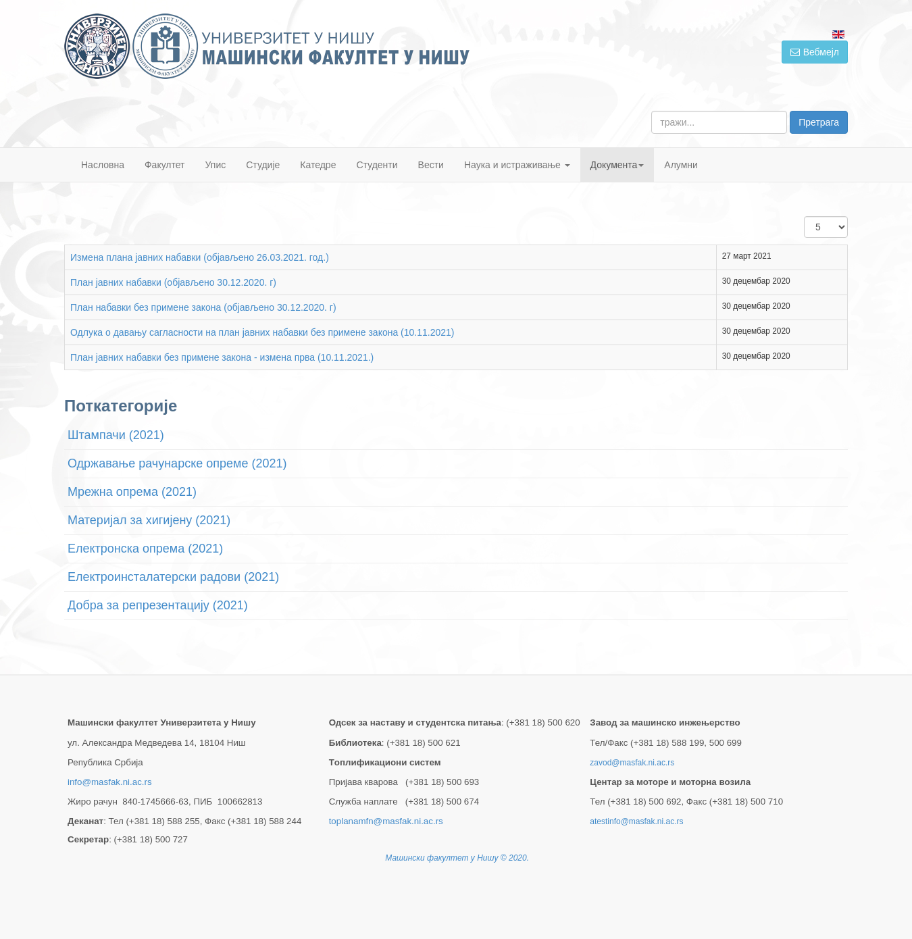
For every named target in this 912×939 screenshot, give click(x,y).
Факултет (165, 164)
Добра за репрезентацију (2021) (158, 605)
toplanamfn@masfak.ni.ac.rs (386, 821)
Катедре (318, 164)
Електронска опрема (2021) (145, 548)
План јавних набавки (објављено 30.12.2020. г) (173, 282)
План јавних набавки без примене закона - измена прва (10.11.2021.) (222, 357)
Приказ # (804, 216)
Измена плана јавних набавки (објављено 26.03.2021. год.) (199, 257)
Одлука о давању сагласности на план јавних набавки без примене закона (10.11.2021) (262, 332)
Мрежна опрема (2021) (132, 492)
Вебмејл (814, 52)
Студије (263, 164)
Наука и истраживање (517, 164)
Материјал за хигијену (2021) (149, 520)
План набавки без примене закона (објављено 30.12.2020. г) (203, 307)
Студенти (376, 164)
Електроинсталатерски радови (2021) (173, 577)
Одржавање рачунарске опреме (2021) (177, 463)
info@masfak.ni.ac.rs (110, 782)
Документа (617, 164)
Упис (215, 164)
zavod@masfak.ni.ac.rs (632, 762)
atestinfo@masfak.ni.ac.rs (636, 821)
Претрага (819, 122)
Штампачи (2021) (116, 435)
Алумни (681, 164)
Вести (431, 164)
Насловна (102, 164)
